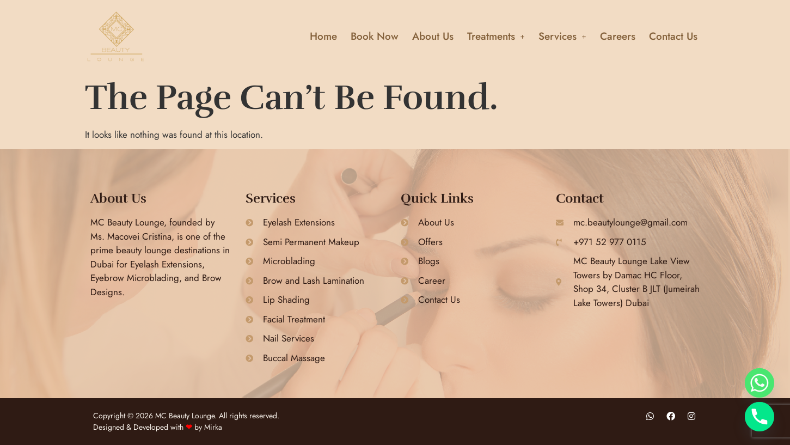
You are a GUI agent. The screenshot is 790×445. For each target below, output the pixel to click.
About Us (433, 36)
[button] (496, 36)
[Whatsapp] (759, 383)
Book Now (375, 36)
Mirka (213, 427)
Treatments (496, 36)
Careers (617, 36)
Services (562, 36)
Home (323, 36)
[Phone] (759, 416)
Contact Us (673, 36)
